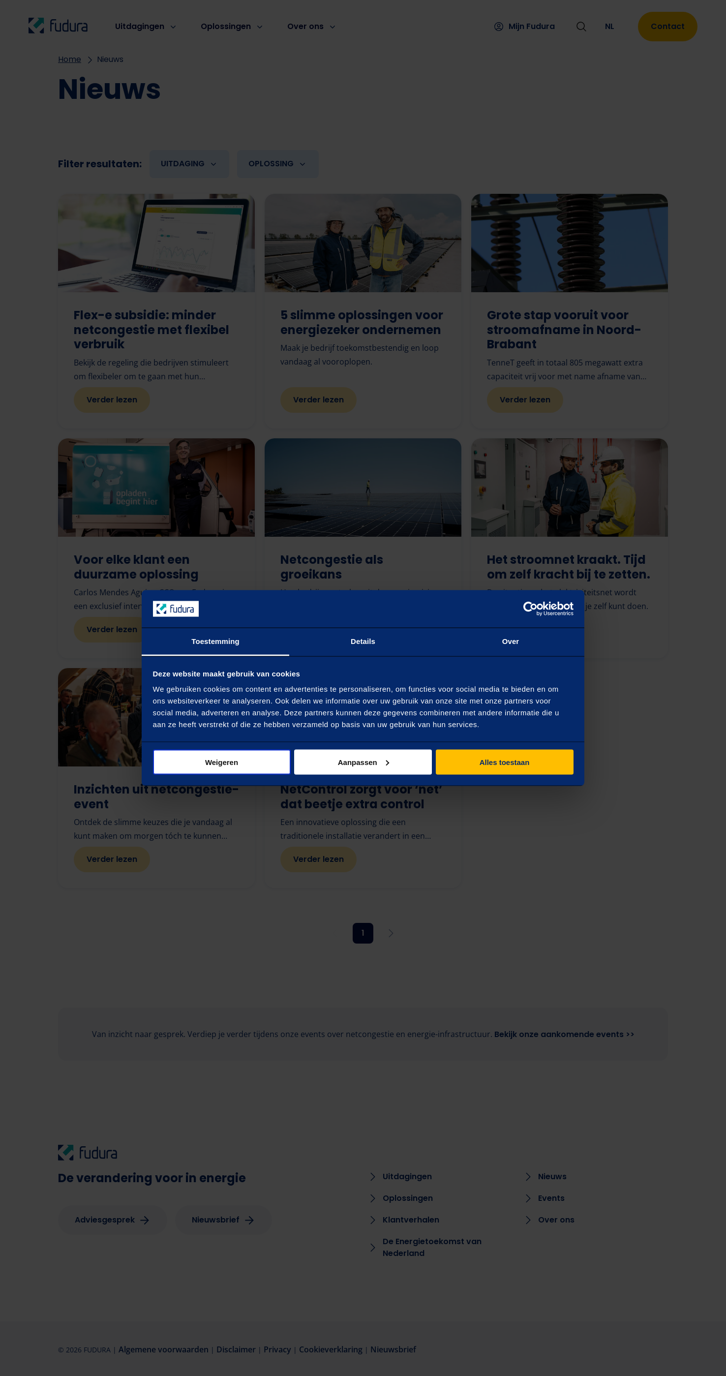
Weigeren (221, 762)
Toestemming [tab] (215, 641)
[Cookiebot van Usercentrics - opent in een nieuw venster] (530, 609)
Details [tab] (363, 641)
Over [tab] (510, 641)
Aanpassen (363, 762)
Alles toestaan (505, 762)
